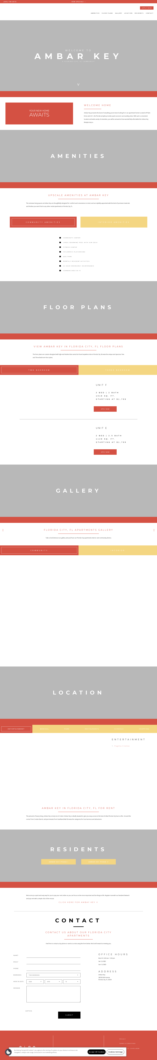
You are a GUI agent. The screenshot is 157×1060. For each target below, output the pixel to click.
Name (15, 959)
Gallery (118, 13)
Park (66, 732)
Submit (69, 1019)
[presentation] (37, 1019)
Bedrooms (17, 978)
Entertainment (16, 732)
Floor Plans (107, 13)
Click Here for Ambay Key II (78, 906)
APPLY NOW (147, 8)
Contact (150, 13)
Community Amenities (43, 222)
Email (15, 965)
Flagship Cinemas (122, 749)
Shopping (144, 732)
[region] (67, 1052)
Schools (119, 732)
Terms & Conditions (127, 1043)
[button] (8, 1052)
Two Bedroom (39, 373)
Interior (118, 553)
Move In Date (18, 985)
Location (128, 13)
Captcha (28, 1014)
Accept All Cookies (97, 1052)
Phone (15, 972)
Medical (44, 732)
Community (39, 553)
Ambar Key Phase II (98, 865)
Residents (139, 13)
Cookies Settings (115, 1052)
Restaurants (92, 732)
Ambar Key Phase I (58, 865)
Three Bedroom (117, 373)
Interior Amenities (114, 222)
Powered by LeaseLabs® (129, 1048)
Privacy (122, 1039)
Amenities (95, 13)
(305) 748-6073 (10, 2)
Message (16, 991)
